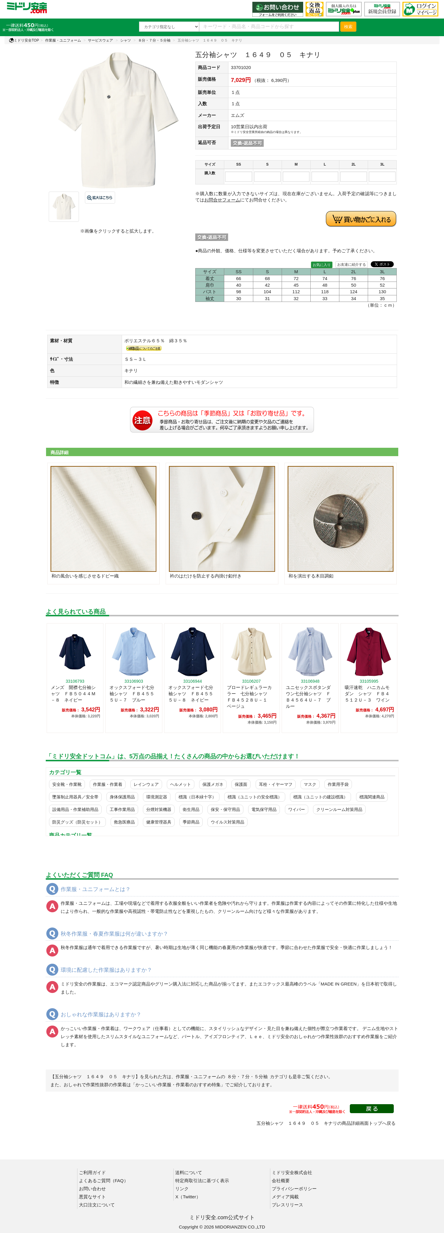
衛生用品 (191, 809)
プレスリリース (287, 1204)
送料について (188, 1172)
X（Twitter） (187, 1196)
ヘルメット (180, 784)
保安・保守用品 (225, 809)
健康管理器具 (158, 822)
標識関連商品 (372, 797)
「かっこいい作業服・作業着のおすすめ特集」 (178, 1084)
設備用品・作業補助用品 (75, 809)
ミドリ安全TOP (24, 40)
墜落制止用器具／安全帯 (75, 797)
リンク (182, 1188)
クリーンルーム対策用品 (339, 809)
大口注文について (97, 1204)
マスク (310, 784)
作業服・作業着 (107, 784)
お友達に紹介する (351, 264)
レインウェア (146, 784)
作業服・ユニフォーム (63, 40)
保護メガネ (212, 784)
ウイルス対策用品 (227, 822)
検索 (348, 26)
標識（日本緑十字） (197, 797)
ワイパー (296, 809)
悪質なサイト (92, 1196)
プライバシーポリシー (294, 1188)
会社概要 (281, 1180)
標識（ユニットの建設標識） (320, 797)
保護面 (241, 784)
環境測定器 (156, 797)
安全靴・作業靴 (67, 784)
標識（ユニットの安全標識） (255, 797)
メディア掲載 (285, 1196)
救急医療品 (124, 822)
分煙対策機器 (158, 809)
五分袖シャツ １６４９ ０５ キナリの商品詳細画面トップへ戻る (326, 1123)
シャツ (125, 40)
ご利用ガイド (92, 1172)
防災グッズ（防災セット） (77, 822)
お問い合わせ (92, 1188)
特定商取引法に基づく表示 (202, 1180)
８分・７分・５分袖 (154, 40)
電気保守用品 (264, 809)
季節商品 (191, 822)
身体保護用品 (122, 797)
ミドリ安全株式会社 (292, 1172)
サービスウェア (100, 40)
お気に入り (322, 265)
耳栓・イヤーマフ (275, 784)
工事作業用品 (122, 809)
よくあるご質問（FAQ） (103, 1180)
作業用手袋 (338, 784)
